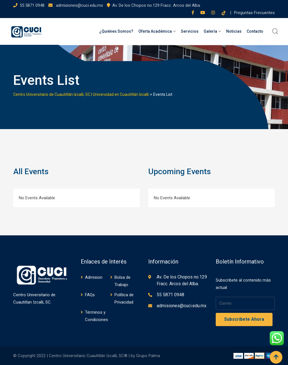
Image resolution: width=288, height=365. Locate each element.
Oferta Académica (155, 31)
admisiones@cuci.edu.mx (79, 5)
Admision (93, 277)
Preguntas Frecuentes (254, 12)
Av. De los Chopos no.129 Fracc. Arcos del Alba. (156, 5)
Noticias (234, 31)
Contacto (255, 31)
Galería (210, 31)
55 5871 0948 (32, 5)
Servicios (190, 31)
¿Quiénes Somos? (116, 31)
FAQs (90, 294)
